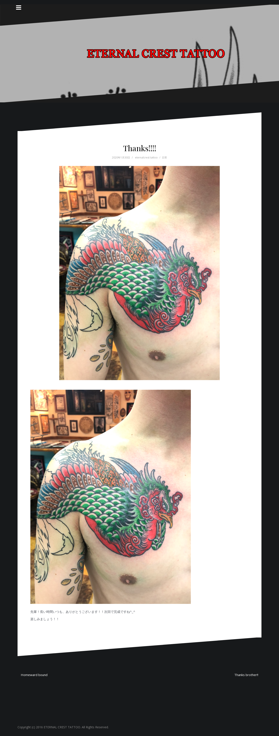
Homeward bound (34, 675)
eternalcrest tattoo (146, 157)
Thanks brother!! (246, 675)
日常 (164, 157)
